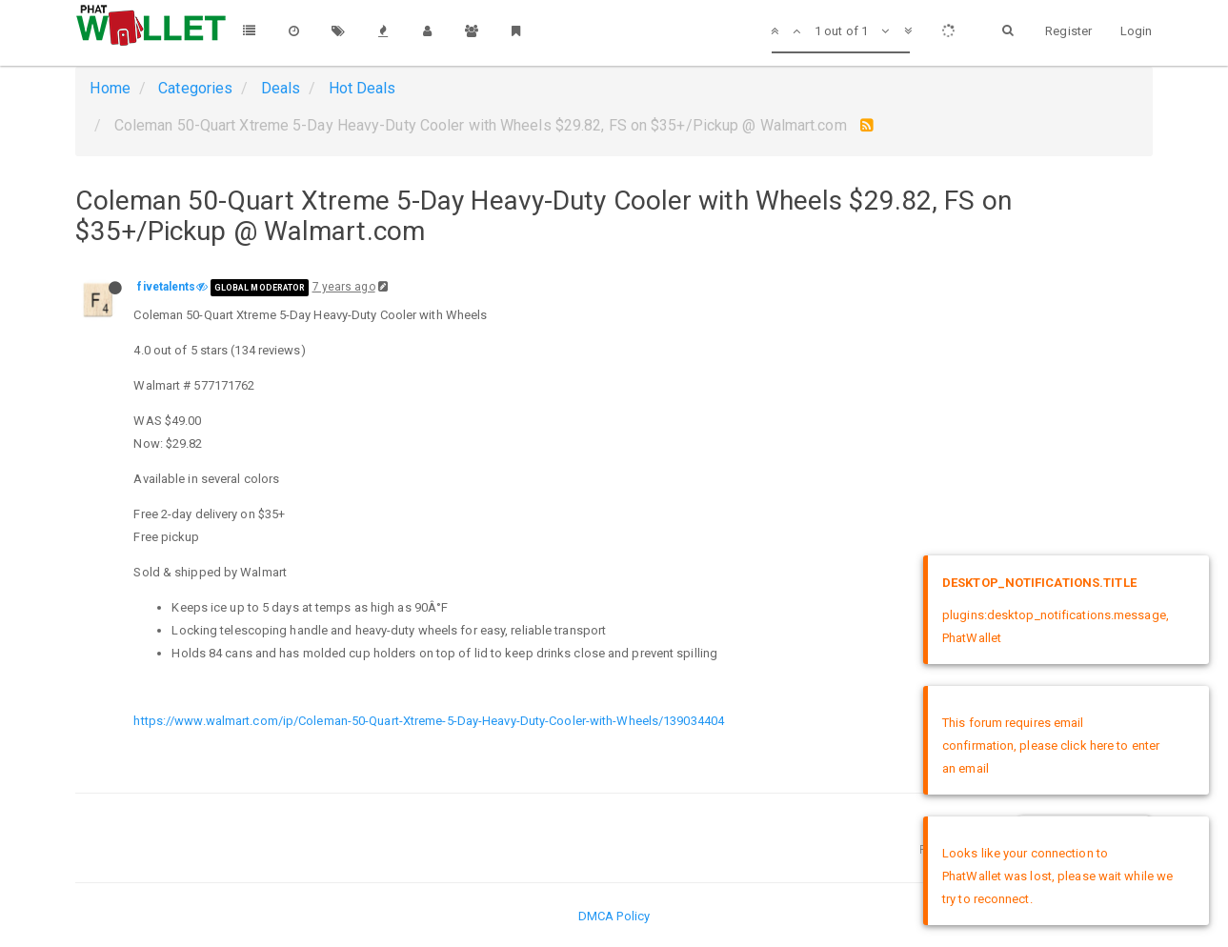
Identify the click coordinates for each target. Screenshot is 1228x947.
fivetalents (166, 286)
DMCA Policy (614, 916)
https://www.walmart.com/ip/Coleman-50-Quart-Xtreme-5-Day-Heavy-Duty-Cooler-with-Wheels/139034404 (428, 721)
